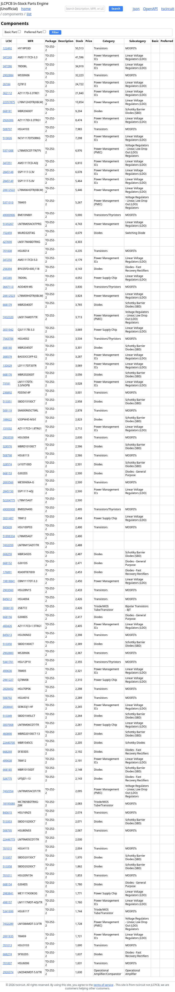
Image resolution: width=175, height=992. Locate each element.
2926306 (8, 120)
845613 (7, 635)
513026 (7, 138)
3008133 (8, 608)
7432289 (8, 924)
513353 (7, 821)
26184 (6, 84)
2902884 (8, 75)
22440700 (9, 743)
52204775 (9, 500)
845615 (7, 812)
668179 (7, 305)
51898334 (9, 536)
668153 (7, 473)
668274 (7, 954)
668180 (7, 347)
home (26, 8)
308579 (7, 356)
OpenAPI (150, 8)
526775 (7, 778)
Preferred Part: (35, 32)
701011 (7, 875)
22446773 (9, 839)
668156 (7, 617)
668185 (7, 769)
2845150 (8, 491)
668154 (7, 884)
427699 (7, 242)
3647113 (8, 287)
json (136, 8)
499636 (7, 671)
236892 (7, 392)
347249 (7, 57)
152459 (7, 233)
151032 (7, 428)
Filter (55, 32)
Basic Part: (13, 32)
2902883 (8, 653)
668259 (7, 554)
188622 (7, 419)
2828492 (8, 689)
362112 (7, 93)
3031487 (8, 518)
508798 (7, 455)
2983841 (8, 893)
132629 (7, 365)
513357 (7, 857)
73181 (6, 383)
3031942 (8, 330)
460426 (7, 626)
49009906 (9, 215)
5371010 (8, 202)
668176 (7, 374)
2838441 (8, 707)
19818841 (9, 581)
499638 (7, 761)
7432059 (8, 545)
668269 (7, 752)
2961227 (8, 680)
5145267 (8, 224)
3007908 (8, 725)
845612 (7, 599)
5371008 (8, 150)
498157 (7, 902)
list (29, 14)
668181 (7, 111)
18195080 (9, 803)
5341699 (8, 911)
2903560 (8, 590)
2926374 (8, 972)
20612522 (9, 190)
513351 (7, 401)
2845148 (8, 172)
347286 (7, 66)
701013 (7, 945)
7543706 (8, 339)
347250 (7, 260)
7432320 (8, 317)
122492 (7, 48)
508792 (7, 698)
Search (115, 9)
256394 (7, 269)
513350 (7, 644)
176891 (7, 572)
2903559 (8, 437)
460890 (7, 734)
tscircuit (167, 8)
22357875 (9, 102)
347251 (7, 163)
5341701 (8, 662)
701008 (7, 251)
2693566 (8, 482)
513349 (7, 716)
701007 (7, 963)
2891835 (8, 936)
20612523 (9, 296)
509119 (7, 410)
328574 (7, 464)
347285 (7, 278)
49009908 (9, 509)
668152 (7, 563)
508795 (7, 830)
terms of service (103, 985)
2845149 (8, 181)
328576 (7, 446)
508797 (7, 129)
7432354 (8, 791)
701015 (7, 848)
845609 (7, 527)
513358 (7, 866)
